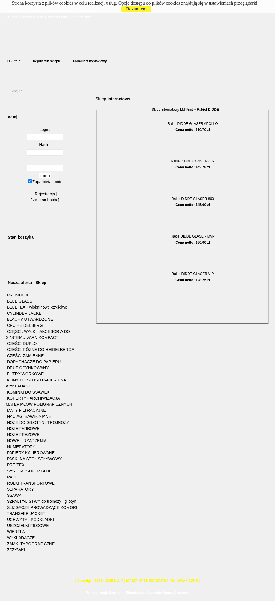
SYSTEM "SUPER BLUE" (30, 471)
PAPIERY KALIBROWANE (31, 452)
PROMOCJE (18, 295)
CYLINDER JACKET (25, 313)
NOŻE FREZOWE (23, 434)
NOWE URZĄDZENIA (27, 440)
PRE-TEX (16, 465)
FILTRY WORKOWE (25, 374)
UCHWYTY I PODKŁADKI (30, 519)
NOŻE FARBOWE (23, 428)
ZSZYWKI (16, 550)
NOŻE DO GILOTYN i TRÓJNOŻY (38, 422)
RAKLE (13, 477)
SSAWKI (15, 495)
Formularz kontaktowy (90, 61)
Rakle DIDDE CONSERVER (192, 161)
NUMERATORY (21, 446)
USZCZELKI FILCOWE (28, 525)
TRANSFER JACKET (26, 513)
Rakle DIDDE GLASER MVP (192, 236)
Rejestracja (45, 194)
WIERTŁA (16, 531)
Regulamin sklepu (46, 61)
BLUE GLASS (19, 301)
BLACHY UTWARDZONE (30, 319)
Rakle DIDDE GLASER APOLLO (192, 124)
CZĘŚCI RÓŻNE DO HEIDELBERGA (40, 349)
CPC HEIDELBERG (25, 325)
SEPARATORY (20, 489)
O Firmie (13, 61)
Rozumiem (136, 8)
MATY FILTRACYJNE (26, 410)
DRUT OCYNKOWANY (28, 368)
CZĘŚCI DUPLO (22, 343)
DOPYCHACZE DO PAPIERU (34, 361)
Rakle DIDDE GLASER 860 (192, 199)
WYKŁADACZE (21, 537)
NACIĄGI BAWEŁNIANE (29, 416)
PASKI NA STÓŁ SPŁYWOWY (34, 459)
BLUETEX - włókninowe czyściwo (37, 307)
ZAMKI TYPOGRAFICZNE (31, 543)
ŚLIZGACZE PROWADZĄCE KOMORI (42, 507)
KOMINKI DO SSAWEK (28, 392)
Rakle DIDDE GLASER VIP (192, 274)
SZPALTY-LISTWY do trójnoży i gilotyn (41, 501)
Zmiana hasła (45, 200)
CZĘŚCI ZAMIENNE (25, 355)
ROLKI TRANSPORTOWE (31, 483)
